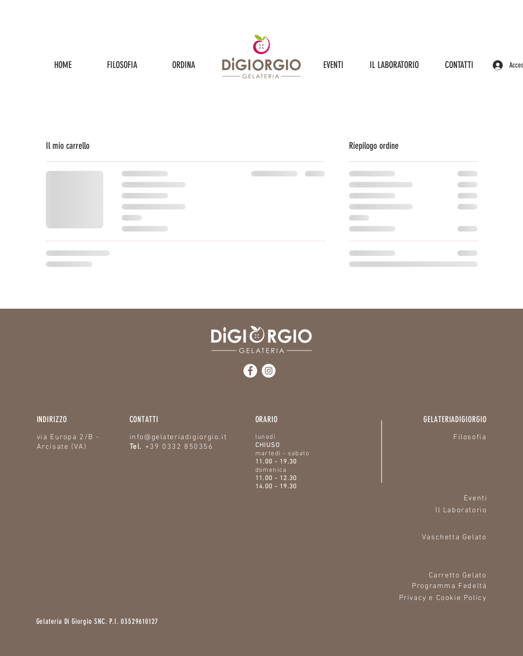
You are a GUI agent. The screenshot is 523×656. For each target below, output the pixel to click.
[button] (184, 65)
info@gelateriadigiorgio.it (178, 437)
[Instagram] (269, 371)
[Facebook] (250, 371)
